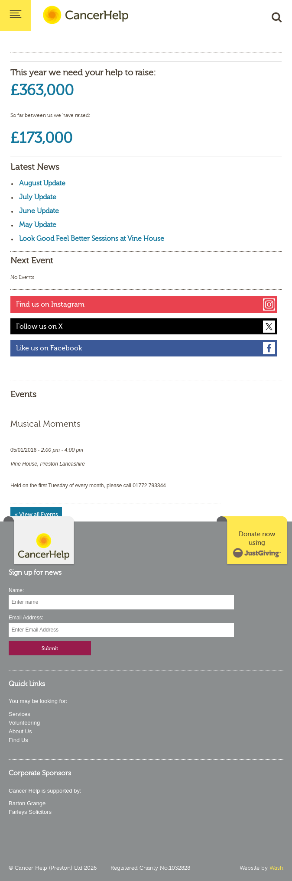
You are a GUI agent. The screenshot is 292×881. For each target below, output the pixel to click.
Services (19, 714)
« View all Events (36, 514)
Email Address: (26, 618)
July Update (37, 197)
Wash (276, 868)
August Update (42, 183)
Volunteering (24, 722)
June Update (39, 211)
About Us (20, 731)
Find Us (18, 740)
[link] (253, 541)
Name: (16, 590)
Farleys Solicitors (30, 812)
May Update (37, 225)
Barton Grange (27, 803)
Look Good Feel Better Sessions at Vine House (91, 239)
